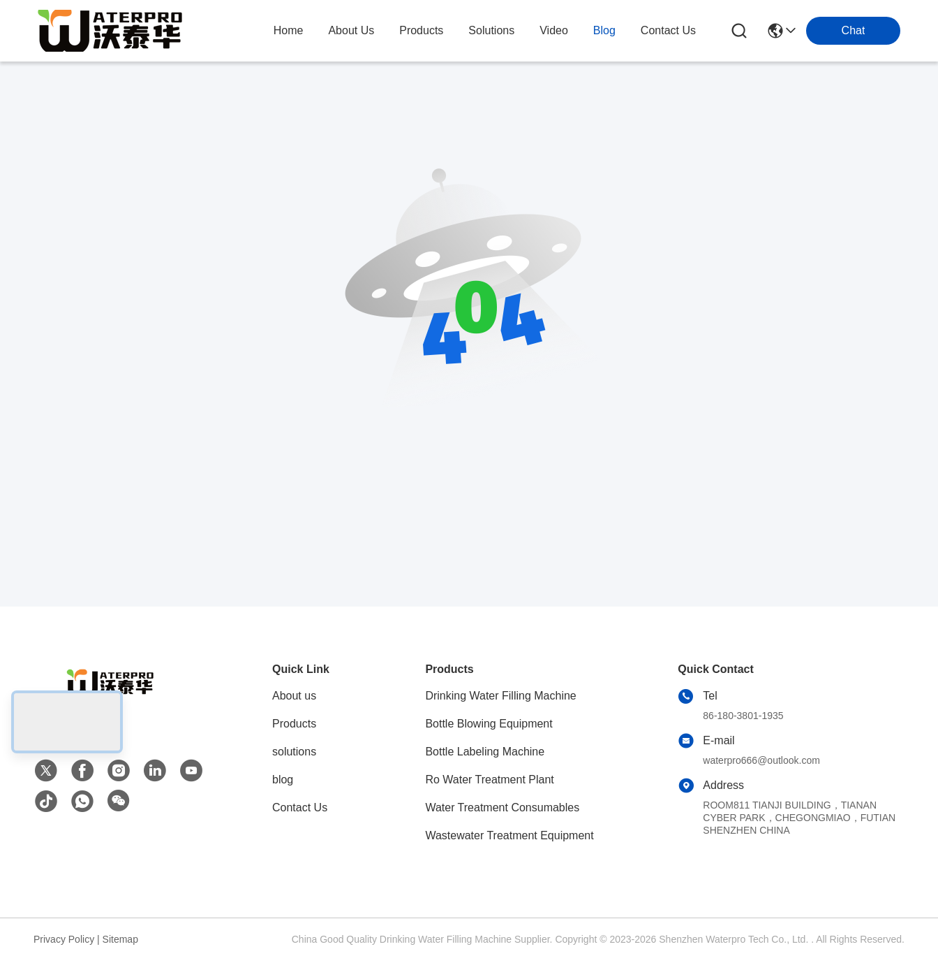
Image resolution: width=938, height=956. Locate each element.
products (421, 30)
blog (604, 30)
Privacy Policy (64, 939)
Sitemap (120, 939)
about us (351, 30)
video (553, 30)
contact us (668, 30)
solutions (491, 30)
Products (294, 724)
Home (289, 30)
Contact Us (299, 807)
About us (294, 696)
